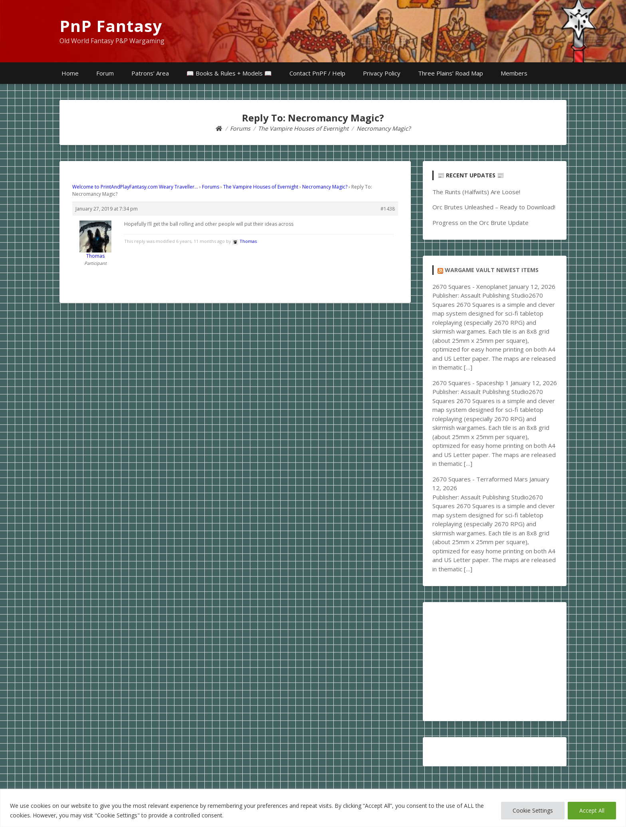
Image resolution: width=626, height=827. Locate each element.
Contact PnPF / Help (317, 73)
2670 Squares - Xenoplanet (469, 286)
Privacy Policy (381, 73)
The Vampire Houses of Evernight (260, 186)
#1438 (387, 208)
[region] (313, 808)
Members (514, 73)
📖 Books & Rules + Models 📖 (229, 73)
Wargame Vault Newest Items (492, 270)
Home (70, 73)
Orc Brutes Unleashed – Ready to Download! (493, 207)
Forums (210, 186)
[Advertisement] (494, 662)
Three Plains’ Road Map (450, 73)
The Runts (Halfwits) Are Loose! (476, 192)
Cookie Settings (533, 810)
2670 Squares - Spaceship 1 (470, 383)
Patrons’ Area (150, 73)
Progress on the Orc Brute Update (480, 223)
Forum (105, 73)
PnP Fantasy (110, 26)
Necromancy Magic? (324, 186)
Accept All (591, 810)
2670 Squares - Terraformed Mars (480, 479)
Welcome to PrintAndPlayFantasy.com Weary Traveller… (135, 186)
